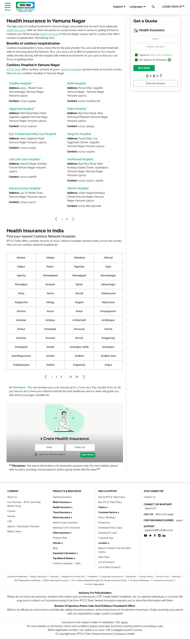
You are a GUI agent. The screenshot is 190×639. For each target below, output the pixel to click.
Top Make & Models (63, 558)
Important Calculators (64, 553)
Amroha (50, 338)
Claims (102, 507)
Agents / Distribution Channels (23, 526)
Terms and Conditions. (57, 454)
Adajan (50, 257)
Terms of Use (162, 576)
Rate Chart (103, 557)
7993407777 (150, 508)
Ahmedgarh (79, 275)
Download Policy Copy (110, 527)
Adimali (108, 257)
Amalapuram (108, 311)
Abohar (21, 257)
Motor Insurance (61, 502)
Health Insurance (62, 507)
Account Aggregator (94, 584)
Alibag (50, 302)
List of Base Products (109, 567)
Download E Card (107, 533)
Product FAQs (60, 538)
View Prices (87, 455)
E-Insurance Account (163, 580)
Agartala (79, 266)
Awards (11, 516)
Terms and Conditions (160, 55)
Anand (50, 346)
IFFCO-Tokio (14, 69)
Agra (108, 266)
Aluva (50, 311)
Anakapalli (21, 346)
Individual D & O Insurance (66, 527)
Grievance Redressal (17, 576)
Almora (21, 311)
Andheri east (108, 355)
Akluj (21, 293)
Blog (55, 548)
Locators (103, 543)
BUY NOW (144, 68)
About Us (12, 497)
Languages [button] (136, 6)
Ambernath (79, 320)
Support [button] (118, 6)
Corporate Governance (112, 576)
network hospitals (71, 69)
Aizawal (50, 284)
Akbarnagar (108, 284)
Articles (57, 543)
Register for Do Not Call (73, 576)
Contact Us (150, 497)
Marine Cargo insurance (65, 522)
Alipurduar (108, 302)
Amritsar (21, 338)
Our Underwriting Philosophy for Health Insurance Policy (99, 580)
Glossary (54, 576)
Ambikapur (108, 320)
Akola (50, 293)
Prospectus (104, 522)
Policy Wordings (106, 517)
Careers (11, 511)
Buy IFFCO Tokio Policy (110, 502)
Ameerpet (50, 329)
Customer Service (108, 512)
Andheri (79, 355)
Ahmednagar (108, 275)
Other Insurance (61, 533)
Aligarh (79, 302)
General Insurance (62, 497)
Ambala (50, 320)
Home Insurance (61, 517)
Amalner (21, 320)
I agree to (155, 55)
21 (70, 376)
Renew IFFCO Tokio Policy (111, 497)
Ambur (21, 329)
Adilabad (79, 257)
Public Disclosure (39, 576)
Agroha (21, 275)
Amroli (79, 338)
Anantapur (108, 346)
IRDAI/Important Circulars (56, 580)
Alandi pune (108, 293)
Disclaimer (131, 576)
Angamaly (79, 364)
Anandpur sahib (79, 346)
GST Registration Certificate (27, 580)
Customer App (105, 538)
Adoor (50, 266)
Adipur (21, 266)
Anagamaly (108, 338)
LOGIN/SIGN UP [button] (172, 6)
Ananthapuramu (21, 355)
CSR (9, 521)
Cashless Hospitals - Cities (67, 563)
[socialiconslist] (145, 535)
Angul (108, 364)
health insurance (16, 30)
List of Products (106, 562)
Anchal (50, 355)
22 (76, 376)
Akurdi (79, 293)
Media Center (14, 531)
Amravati (79, 329)
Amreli (108, 329)
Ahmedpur (21, 284)
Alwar (79, 311)
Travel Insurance (62, 512)
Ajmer (79, 284)
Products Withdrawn (140, 580)
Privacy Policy (146, 576)
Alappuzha (21, 302)
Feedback (93, 576)
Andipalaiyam (21, 364)
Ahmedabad (50, 275)
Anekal (50, 364)
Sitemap (176, 576)
